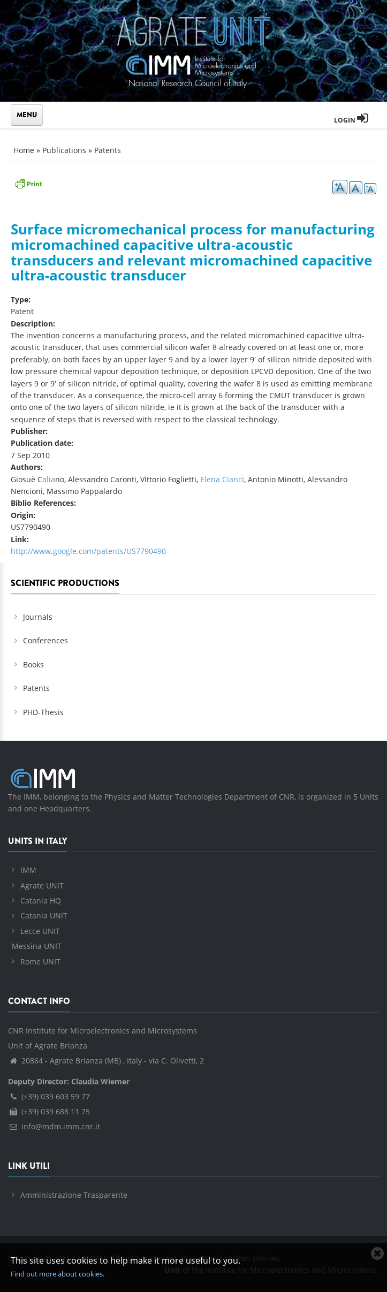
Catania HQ (40, 900)
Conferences (45, 640)
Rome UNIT (40, 961)
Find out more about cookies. (57, 1274)
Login (351, 120)
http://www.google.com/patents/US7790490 (88, 551)
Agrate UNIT (42, 885)
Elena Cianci (222, 479)
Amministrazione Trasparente (73, 1195)
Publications (64, 150)
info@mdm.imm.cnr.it (54, 1126)
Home (23, 150)
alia (48, 479)
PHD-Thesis (43, 712)
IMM (28, 870)
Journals (37, 617)
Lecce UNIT (40, 931)
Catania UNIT (43, 915)
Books (33, 664)
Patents (107, 150)
